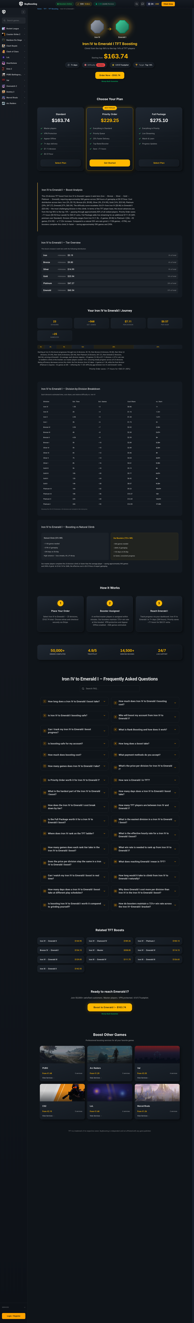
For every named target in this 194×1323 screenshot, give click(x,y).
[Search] (136, 4)
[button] (168, 4)
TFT (45, 9)
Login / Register (13, 1316)
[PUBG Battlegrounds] (13, 74)
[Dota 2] (13, 69)
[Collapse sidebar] (23, 12)
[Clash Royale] (13, 46)
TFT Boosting (53, 9)
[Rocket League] (13, 28)
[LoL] (13, 57)
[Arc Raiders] (13, 103)
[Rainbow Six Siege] (13, 40)
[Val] (13, 80)
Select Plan (60, 163)
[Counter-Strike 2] (13, 34)
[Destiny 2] (13, 92)
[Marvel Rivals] (13, 97)
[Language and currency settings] (153, 4)
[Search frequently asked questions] (110, 688)
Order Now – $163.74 (109, 75)
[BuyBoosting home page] (28, 4)
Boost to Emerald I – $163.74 (110, 1007)
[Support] (142, 4)
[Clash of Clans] (13, 51)
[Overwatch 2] (13, 86)
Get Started (110, 163)
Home (39, 9)
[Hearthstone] (13, 63)
